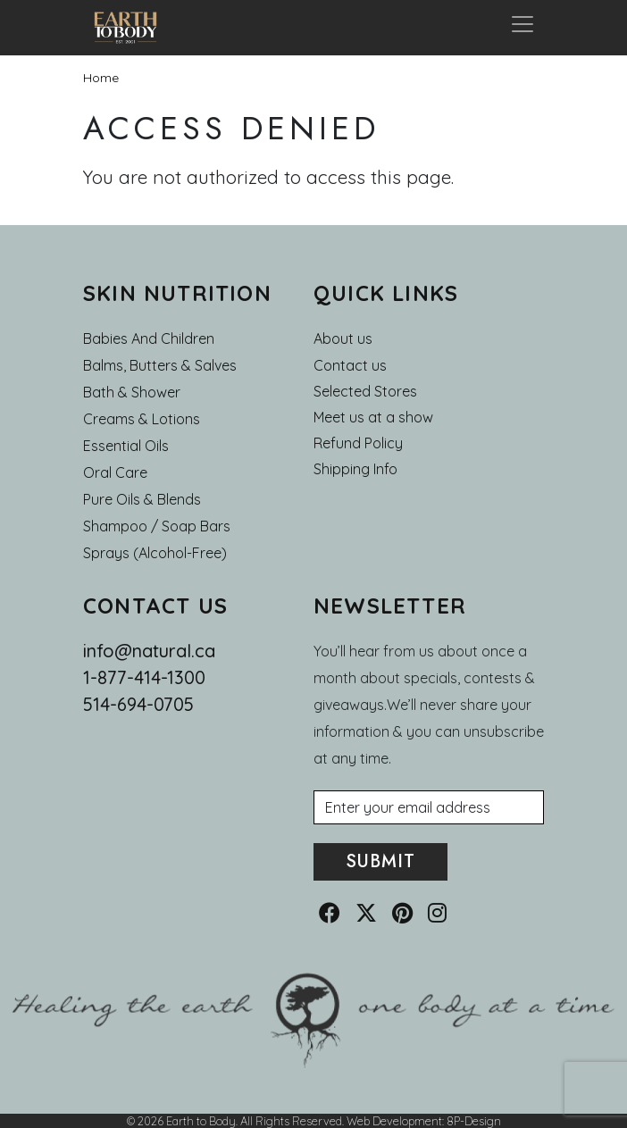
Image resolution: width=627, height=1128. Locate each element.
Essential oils (126, 446)
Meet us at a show (373, 417)
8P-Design (474, 1121)
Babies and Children (148, 338)
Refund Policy (358, 443)
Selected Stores (365, 391)
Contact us (350, 365)
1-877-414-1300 (144, 677)
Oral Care (115, 472)
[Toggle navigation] (522, 27)
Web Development (394, 1121)
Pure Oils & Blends (142, 499)
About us (343, 338)
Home (101, 78)
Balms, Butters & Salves (160, 365)
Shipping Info (355, 469)
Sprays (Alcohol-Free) (155, 553)
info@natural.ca (149, 650)
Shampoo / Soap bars (156, 526)
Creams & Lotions (141, 419)
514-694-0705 (138, 704)
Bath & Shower (131, 392)
